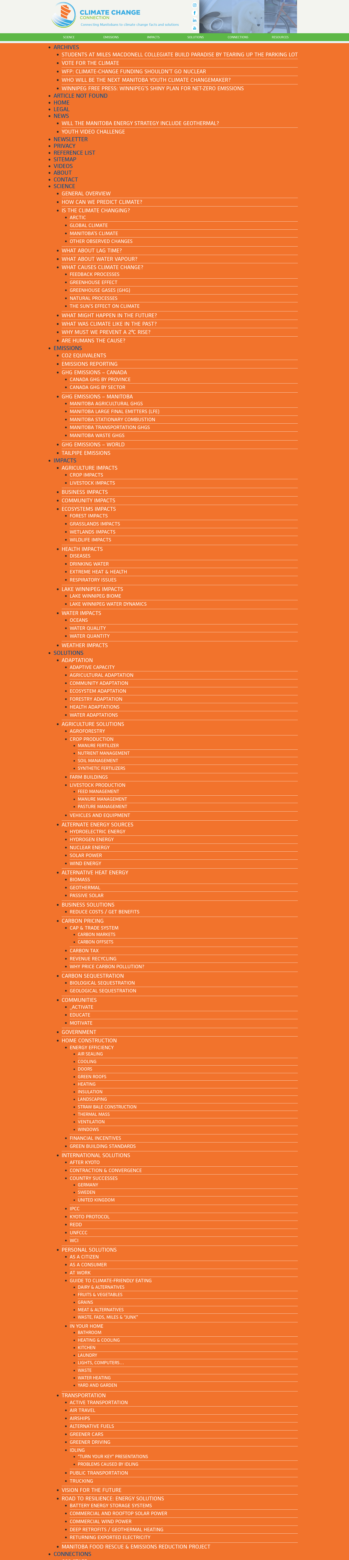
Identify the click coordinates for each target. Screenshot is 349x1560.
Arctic (78, 217)
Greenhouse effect (93, 282)
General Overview (86, 193)
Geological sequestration (103, 991)
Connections (238, 37)
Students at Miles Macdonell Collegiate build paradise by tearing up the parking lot (180, 54)
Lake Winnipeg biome (95, 596)
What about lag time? (92, 250)
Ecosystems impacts (89, 509)
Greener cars (86, 1434)
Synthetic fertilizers (101, 768)
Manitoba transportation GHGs (110, 427)
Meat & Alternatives (101, 1310)
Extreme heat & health (98, 572)
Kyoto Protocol (90, 1217)
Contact (66, 179)
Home (62, 102)
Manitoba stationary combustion (112, 419)
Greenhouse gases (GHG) (100, 290)
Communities (79, 1000)
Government (79, 1032)
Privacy (65, 145)
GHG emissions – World (93, 444)
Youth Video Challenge (93, 131)
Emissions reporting (90, 364)
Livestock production (97, 785)
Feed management (98, 791)
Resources (280, 37)
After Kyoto (85, 1162)
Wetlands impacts (92, 532)
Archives (66, 47)
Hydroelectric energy (97, 831)
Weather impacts (85, 645)
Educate (80, 1015)
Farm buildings (89, 777)
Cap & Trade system (94, 928)
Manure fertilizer (98, 745)
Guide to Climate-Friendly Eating (111, 1280)
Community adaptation (99, 683)
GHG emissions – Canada (94, 372)
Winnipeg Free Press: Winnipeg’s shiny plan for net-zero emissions (153, 88)
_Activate (81, 1007)
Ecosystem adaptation (98, 691)
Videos (63, 166)
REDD (76, 1224)
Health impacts (82, 549)
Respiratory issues (93, 580)
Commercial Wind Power (101, 1521)
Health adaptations (94, 707)
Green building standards (103, 1146)
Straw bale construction (107, 1107)
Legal (62, 109)
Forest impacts (89, 516)
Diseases (80, 556)
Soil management (98, 761)
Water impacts (81, 613)
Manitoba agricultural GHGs (106, 403)
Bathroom (89, 1332)
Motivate (81, 1023)
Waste (85, 1370)
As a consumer (88, 1264)
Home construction (89, 1040)
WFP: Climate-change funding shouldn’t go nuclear (134, 71)
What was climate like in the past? (109, 323)
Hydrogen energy (92, 839)
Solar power (86, 855)
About (63, 172)
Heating (87, 1084)
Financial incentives (95, 1138)
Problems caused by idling (108, 1464)
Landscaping (92, 1099)
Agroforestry (87, 731)
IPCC (75, 1209)
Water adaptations (94, 715)
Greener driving (90, 1442)
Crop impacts (86, 475)
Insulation (90, 1092)
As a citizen (84, 1257)
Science (69, 37)
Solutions (195, 37)
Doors (85, 1069)
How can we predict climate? (102, 202)
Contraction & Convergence (106, 1170)
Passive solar (87, 895)
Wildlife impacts (90, 540)
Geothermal (85, 887)
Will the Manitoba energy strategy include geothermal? (140, 123)
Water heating (94, 1378)
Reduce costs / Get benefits (104, 912)
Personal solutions (89, 1249)
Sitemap (65, 159)
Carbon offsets (95, 942)
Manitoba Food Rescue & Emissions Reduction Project (136, 1546)
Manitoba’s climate (94, 233)
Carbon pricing (83, 920)
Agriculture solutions (93, 724)
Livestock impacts (92, 483)
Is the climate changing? (96, 210)
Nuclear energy (90, 847)
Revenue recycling (93, 959)
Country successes (94, 1178)
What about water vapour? (99, 259)
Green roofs (92, 1077)
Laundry (87, 1355)
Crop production (91, 739)
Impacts (153, 37)
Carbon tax (84, 950)
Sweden (86, 1192)
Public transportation (99, 1473)
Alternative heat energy (95, 872)
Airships (80, 1418)
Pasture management (102, 807)
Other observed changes (101, 241)
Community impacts (88, 500)
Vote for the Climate (90, 63)
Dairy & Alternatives (101, 1287)
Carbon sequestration (93, 975)
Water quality (88, 628)
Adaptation (77, 660)
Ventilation (91, 1122)
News (61, 115)
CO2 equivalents (84, 355)
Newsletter (71, 139)
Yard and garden (97, 1385)
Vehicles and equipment (100, 815)
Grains (85, 1302)
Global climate (89, 225)
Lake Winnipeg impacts (92, 589)
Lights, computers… (101, 1363)
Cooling (87, 1062)
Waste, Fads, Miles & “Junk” (108, 1317)
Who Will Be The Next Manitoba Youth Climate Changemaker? (146, 80)
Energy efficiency (92, 1047)
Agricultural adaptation (101, 675)
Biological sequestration (102, 983)
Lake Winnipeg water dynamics (108, 604)
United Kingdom (96, 1200)
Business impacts (85, 492)
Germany (88, 1185)
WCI (74, 1240)
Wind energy (85, 863)
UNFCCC (79, 1232)
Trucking (81, 1481)
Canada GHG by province (100, 379)
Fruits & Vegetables (100, 1295)
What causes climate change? (102, 267)
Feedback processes (94, 274)
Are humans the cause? (93, 340)
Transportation (84, 1395)
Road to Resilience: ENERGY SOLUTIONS (113, 1498)
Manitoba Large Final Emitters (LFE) (114, 411)
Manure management (102, 799)
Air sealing (90, 1054)
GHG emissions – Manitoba (97, 396)
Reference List (74, 152)
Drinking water (89, 564)
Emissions (111, 37)
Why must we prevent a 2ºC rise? (106, 332)
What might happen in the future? (109, 315)
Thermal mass (94, 1114)
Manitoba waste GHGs (97, 435)
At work (80, 1273)
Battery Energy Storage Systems (111, 1505)
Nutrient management (104, 753)
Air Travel (82, 1410)
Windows (88, 1129)
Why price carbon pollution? (107, 966)
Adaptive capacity (92, 667)
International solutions (96, 1155)
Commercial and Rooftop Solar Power (118, 1513)
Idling (77, 1450)
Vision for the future (92, 1490)
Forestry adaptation (96, 699)
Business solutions (88, 904)
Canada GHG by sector (97, 387)
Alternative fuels (92, 1426)
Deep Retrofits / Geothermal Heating (116, 1529)
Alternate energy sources (97, 824)
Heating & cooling (99, 1340)
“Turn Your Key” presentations (113, 1456)
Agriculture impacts (89, 467)
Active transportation (99, 1402)
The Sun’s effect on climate (105, 306)
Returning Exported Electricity (110, 1537)
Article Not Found (81, 95)
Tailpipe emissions (86, 453)
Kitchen (87, 1348)
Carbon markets (96, 934)
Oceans (79, 620)
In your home (86, 1326)
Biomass (80, 879)
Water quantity (90, 636)
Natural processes (93, 298)
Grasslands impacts (95, 524)
